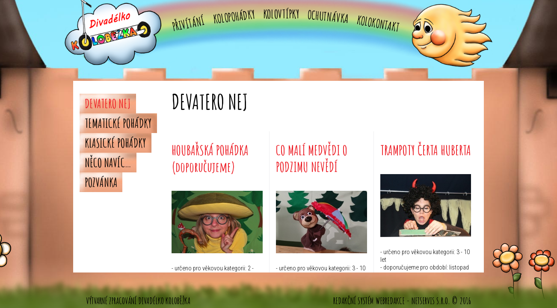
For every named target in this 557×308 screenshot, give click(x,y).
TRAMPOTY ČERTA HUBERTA (425, 150)
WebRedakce (390, 300)
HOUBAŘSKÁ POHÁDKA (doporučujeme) (210, 158)
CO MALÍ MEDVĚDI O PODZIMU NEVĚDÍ (311, 158)
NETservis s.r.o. (431, 300)
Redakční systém (353, 300)
